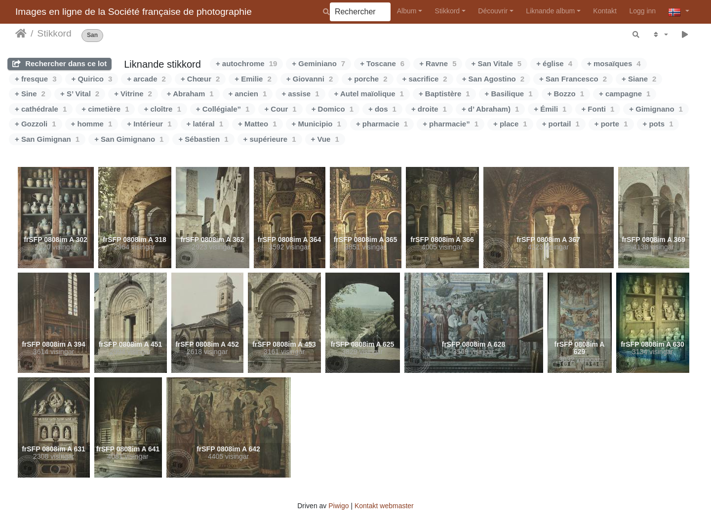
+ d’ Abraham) (490, 109)
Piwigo (338, 506)
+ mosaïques (614, 63)
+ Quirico (91, 79)
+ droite (429, 109)
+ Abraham (190, 93)
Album (407, 11)
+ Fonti (597, 109)
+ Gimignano (656, 109)
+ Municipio (316, 124)
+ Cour (280, 109)
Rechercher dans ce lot (59, 63)
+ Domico (333, 109)
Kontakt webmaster (384, 506)
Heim (21, 33)
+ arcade (146, 79)
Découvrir (493, 11)
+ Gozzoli (35, 124)
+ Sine (30, 93)
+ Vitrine (133, 93)
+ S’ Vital (79, 93)
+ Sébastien (203, 139)
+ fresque (35, 79)
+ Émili (550, 109)
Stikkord (447, 11)
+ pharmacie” (450, 124)
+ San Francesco (573, 79)
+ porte (611, 124)
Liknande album (550, 11)
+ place (510, 124)
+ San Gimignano (128, 139)
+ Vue (325, 139)
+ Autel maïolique (369, 93)
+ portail (561, 124)
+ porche (367, 79)
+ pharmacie (382, 124)
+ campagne (624, 93)
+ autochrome (246, 63)
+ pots (658, 124)
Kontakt (604, 11)
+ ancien (248, 93)
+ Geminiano (318, 63)
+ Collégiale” (223, 109)
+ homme (92, 124)
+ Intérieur (149, 124)
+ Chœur (200, 79)
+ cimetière (105, 109)
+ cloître (162, 109)
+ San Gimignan (47, 139)
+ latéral (205, 124)
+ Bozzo (566, 93)
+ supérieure (269, 139)
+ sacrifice (424, 79)
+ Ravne (437, 63)
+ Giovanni (309, 79)
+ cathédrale (41, 109)
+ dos (382, 109)
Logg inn (642, 11)
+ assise (300, 93)
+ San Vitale (496, 63)
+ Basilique (509, 93)
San (92, 35)
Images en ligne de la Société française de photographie (133, 11)
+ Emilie (253, 79)
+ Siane (639, 79)
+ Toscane (382, 63)
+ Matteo (257, 124)
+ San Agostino (493, 79)
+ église (554, 63)
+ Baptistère (444, 93)
